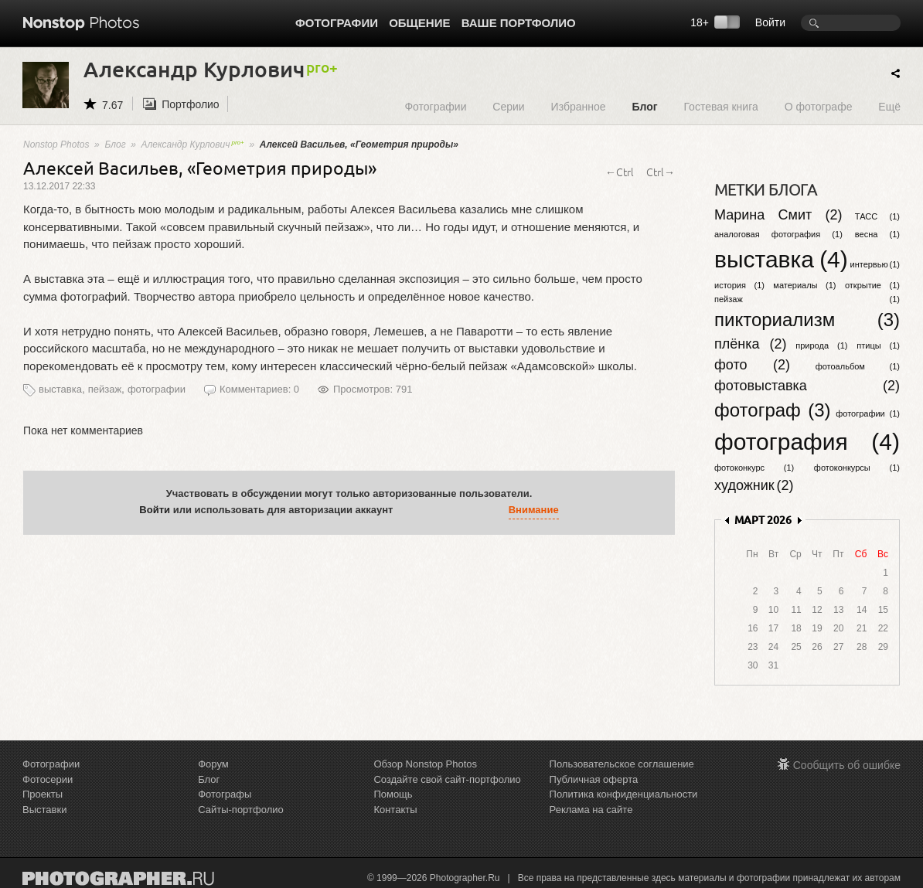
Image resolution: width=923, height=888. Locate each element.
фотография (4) (807, 441)
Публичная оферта (594, 779)
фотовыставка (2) (807, 385)
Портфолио (191, 104)
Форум (213, 764)
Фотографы (224, 794)
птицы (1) (878, 345)
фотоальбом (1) (858, 366)
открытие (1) (872, 285)
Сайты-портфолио (241, 809)
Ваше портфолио (519, 22)
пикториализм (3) (807, 319)
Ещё (889, 106)
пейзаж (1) (807, 299)
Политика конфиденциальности (624, 794)
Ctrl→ (660, 171)
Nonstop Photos (56, 144)
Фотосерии (47, 779)
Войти (770, 22)
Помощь (392, 794)
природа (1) (821, 345)
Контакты (395, 809)
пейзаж (104, 389)
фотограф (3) (772, 410)
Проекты (42, 794)
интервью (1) (875, 264)
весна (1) (877, 234)
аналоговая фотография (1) (778, 234)
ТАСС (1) (877, 216)
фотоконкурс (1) (754, 467)
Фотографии (336, 22)
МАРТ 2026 (763, 519)
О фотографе (819, 106)
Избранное (578, 106)
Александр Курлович (192, 144)
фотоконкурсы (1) (857, 467)
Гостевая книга (720, 106)
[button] (408, 510)
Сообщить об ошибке (847, 765)
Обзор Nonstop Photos (425, 764)
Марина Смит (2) (778, 215)
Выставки (44, 809)
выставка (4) (781, 259)
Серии (508, 106)
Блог (644, 106)
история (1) (739, 285)
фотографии (157, 389)
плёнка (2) (750, 344)
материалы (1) (804, 285)
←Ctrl (619, 171)
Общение (419, 22)
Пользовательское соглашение (622, 764)
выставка (60, 389)
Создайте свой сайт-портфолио (446, 779)
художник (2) (753, 485)
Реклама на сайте (591, 809)
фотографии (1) (868, 413)
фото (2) (752, 365)
